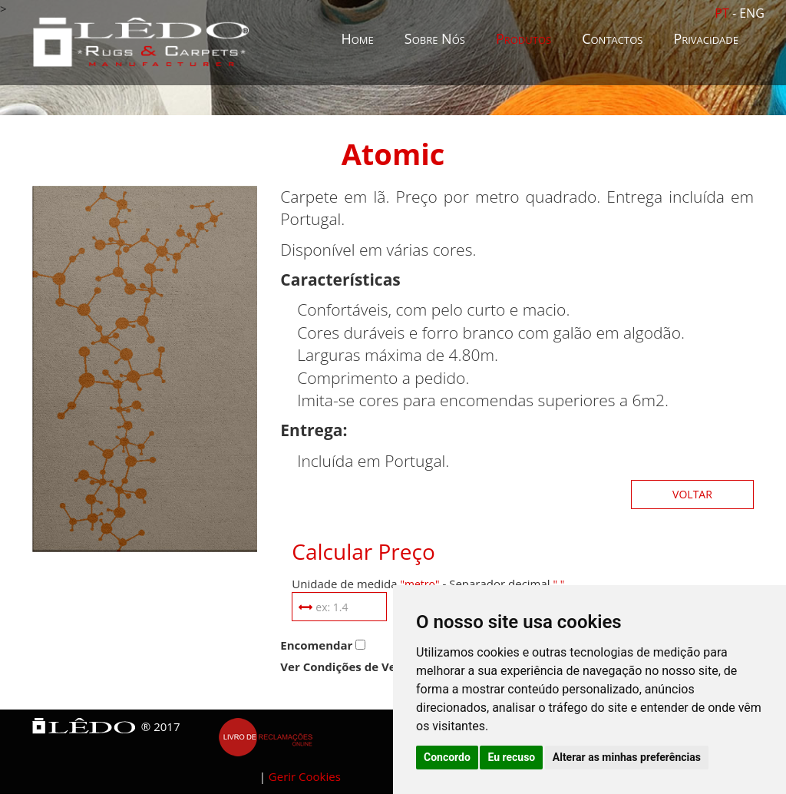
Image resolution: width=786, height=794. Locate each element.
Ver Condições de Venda (349, 666)
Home (357, 38)
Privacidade (705, 38)
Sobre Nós (435, 38)
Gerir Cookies (305, 776)
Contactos (612, 38)
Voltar (692, 494)
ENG (752, 13)
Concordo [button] (447, 757)
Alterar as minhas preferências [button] (627, 757)
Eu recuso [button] (511, 757)
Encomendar (316, 645)
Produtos (523, 38)
